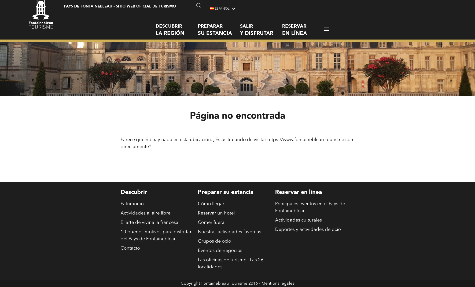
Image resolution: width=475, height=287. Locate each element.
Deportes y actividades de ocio (308, 229)
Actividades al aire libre (145, 213)
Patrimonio (132, 204)
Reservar (303, 26)
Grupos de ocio (214, 241)
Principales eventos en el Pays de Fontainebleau (310, 207)
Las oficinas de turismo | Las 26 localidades (231, 263)
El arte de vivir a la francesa (149, 222)
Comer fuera (211, 222)
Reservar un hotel (216, 213)
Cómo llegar (211, 204)
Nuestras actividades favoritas (229, 232)
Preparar (219, 26)
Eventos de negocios (220, 250)
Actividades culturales (298, 220)
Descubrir (177, 26)
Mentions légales (277, 283)
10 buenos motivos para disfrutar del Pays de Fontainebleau (156, 235)
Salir (261, 26)
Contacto (130, 248)
